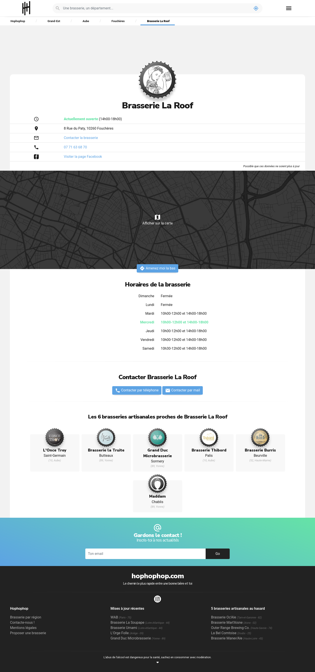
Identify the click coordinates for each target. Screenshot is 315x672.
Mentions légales (23, 628)
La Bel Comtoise (231, 633)
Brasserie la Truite (106, 450)
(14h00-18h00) (93, 119)
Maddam (157, 496)
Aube (85, 21)
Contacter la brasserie (81, 138)
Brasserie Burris (260, 450)
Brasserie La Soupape (140, 622)
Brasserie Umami (136, 628)
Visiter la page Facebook (83, 157)
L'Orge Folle (127, 633)
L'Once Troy (54, 450)
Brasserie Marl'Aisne (234, 622)
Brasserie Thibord (209, 450)
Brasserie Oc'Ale (236, 617)
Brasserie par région (25, 617)
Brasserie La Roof (158, 21)
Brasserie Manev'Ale (237, 638)
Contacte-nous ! (22, 622)
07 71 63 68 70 (75, 147)
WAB (120, 617)
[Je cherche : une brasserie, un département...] (156, 8)
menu (288, 8)
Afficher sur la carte (157, 219)
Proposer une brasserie (28, 633)
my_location (256, 8)
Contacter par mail (182, 390)
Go (217, 554)
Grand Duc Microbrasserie (137, 638)
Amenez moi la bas (157, 268)
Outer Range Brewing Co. (241, 628)
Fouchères (118, 21)
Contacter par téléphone (137, 390)
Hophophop (26, 8)
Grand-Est (53, 21)
